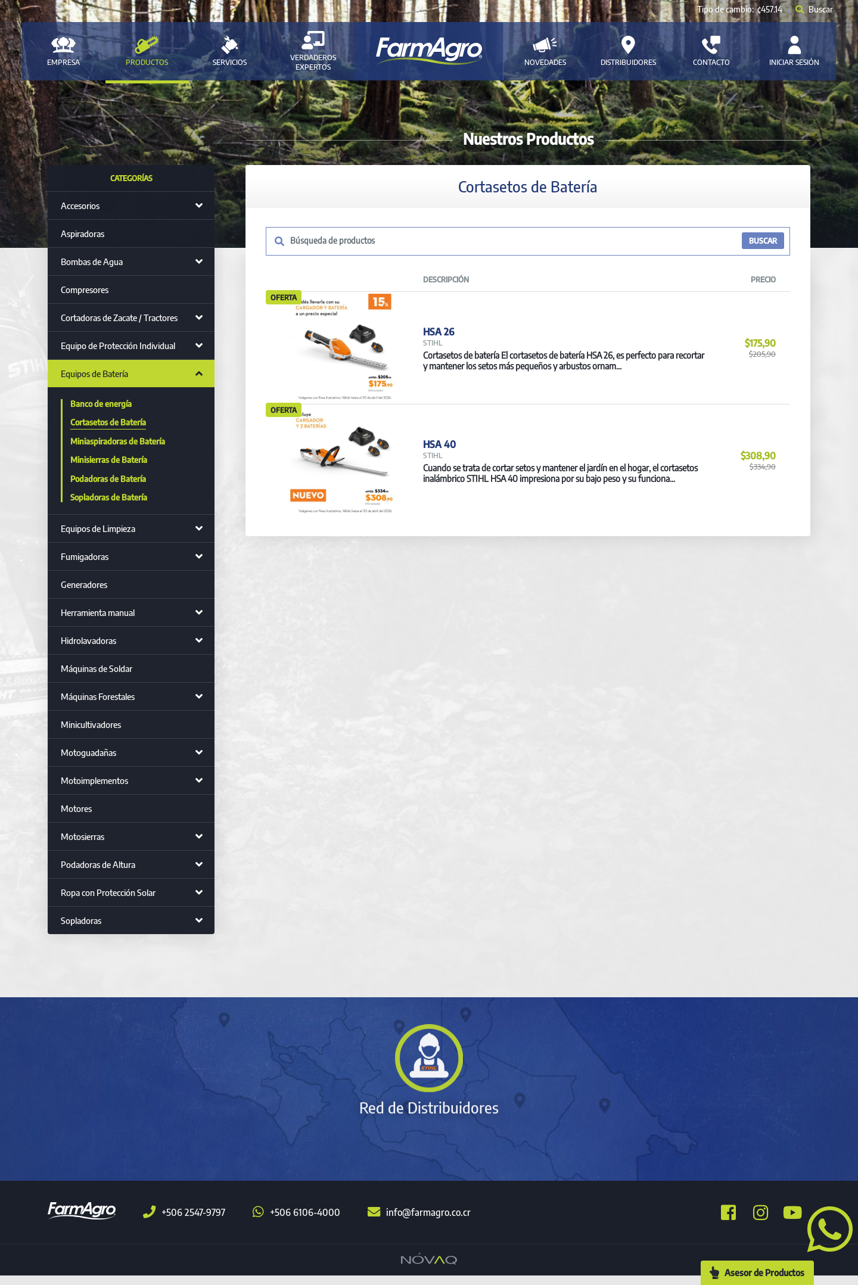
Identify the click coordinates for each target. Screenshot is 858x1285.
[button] (825, 1228)
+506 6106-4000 (296, 1222)
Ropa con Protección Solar (108, 892)
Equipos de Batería (94, 373)
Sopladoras (81, 920)
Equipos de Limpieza (98, 528)
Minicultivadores (91, 724)
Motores (76, 808)
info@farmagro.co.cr (419, 1222)
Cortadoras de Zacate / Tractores (119, 317)
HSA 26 (438, 342)
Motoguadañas (88, 752)
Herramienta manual (98, 612)
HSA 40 (439, 477)
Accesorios (80, 205)
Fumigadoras (84, 556)
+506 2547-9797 (184, 1222)
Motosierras (82, 836)
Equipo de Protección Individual (118, 345)
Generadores (84, 584)
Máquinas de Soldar (96, 668)
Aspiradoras (82, 233)
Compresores (84, 289)
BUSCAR (762, 241)
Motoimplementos (94, 780)
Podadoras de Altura (98, 864)
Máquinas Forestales (98, 696)
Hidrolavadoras (88, 640)
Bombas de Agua (92, 261)
